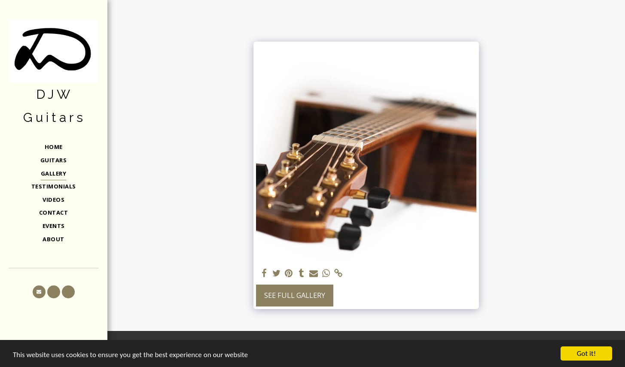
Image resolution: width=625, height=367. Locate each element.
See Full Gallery (294, 295)
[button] (39, 291)
